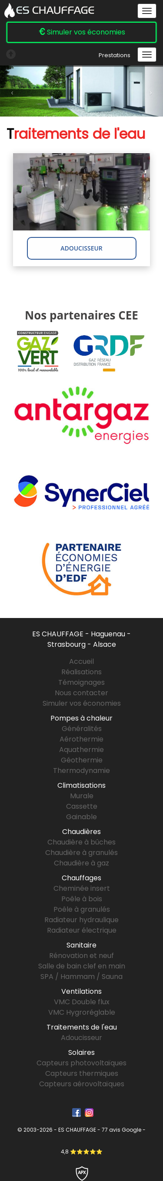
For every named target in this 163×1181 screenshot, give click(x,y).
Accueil (81, 661)
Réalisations (81, 672)
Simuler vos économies (81, 32)
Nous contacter (81, 693)
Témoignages (81, 682)
